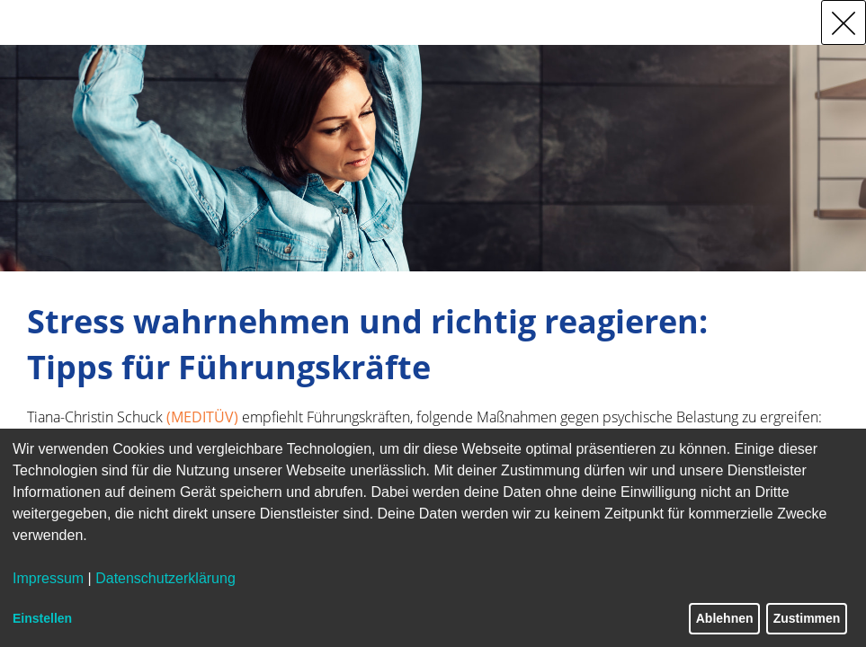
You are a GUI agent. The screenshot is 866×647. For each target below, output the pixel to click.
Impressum (48, 578)
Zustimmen (807, 618)
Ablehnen (725, 618)
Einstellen (42, 618)
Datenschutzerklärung (165, 578)
